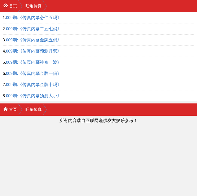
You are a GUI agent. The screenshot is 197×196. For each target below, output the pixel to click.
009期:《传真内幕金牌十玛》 (34, 84)
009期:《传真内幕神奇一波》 (34, 62)
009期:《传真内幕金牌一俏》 (34, 73)
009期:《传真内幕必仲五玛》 (34, 17)
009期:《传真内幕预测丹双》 (34, 51)
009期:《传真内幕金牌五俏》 (34, 40)
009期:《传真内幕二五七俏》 (34, 28)
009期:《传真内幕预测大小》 (34, 95)
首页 (10, 5)
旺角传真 (33, 6)
